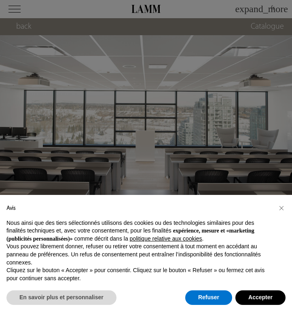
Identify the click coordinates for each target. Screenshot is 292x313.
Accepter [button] (260, 297)
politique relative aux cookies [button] (166, 238)
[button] (281, 207)
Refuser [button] (208, 297)
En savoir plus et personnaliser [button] (61, 297)
